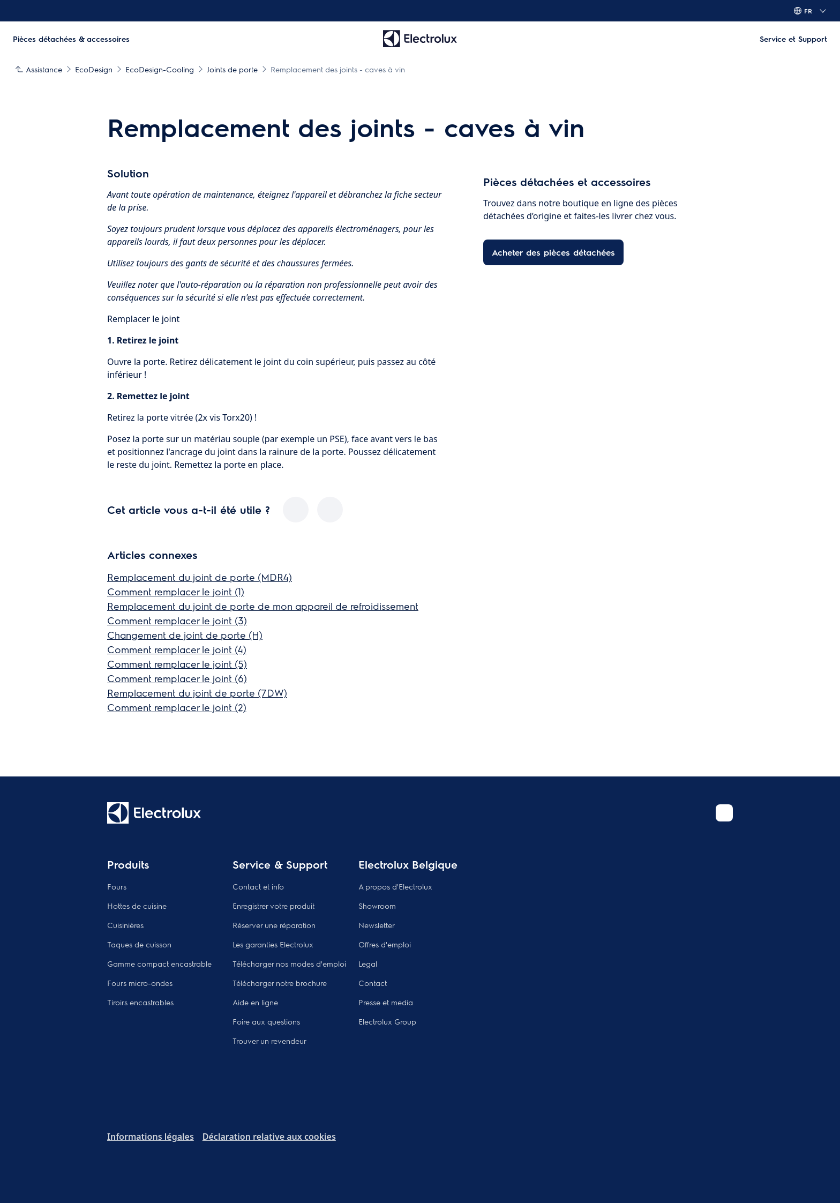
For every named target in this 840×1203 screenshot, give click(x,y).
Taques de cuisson (139, 944)
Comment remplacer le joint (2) (176, 707)
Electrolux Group (387, 1021)
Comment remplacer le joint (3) (177, 620)
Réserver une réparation (274, 925)
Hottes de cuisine (137, 905)
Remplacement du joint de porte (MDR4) (199, 577)
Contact (372, 983)
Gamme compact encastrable (159, 963)
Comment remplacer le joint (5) (177, 663)
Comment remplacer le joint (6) (177, 678)
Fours (116, 886)
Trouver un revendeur (269, 1040)
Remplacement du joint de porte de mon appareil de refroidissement (262, 606)
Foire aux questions (266, 1021)
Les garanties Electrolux (272, 944)
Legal (367, 963)
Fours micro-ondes (139, 983)
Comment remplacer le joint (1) (175, 591)
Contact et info (258, 886)
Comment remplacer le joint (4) (176, 649)
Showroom (377, 905)
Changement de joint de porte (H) (184, 635)
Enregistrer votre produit (273, 905)
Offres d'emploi (384, 944)
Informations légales (150, 1136)
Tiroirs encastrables (140, 1002)
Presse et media (385, 1002)
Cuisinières (125, 925)
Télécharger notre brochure (279, 983)
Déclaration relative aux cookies (269, 1136)
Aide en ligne (255, 1002)
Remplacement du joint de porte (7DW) (197, 692)
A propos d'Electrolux (395, 886)
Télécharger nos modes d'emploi (289, 963)
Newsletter (376, 925)
